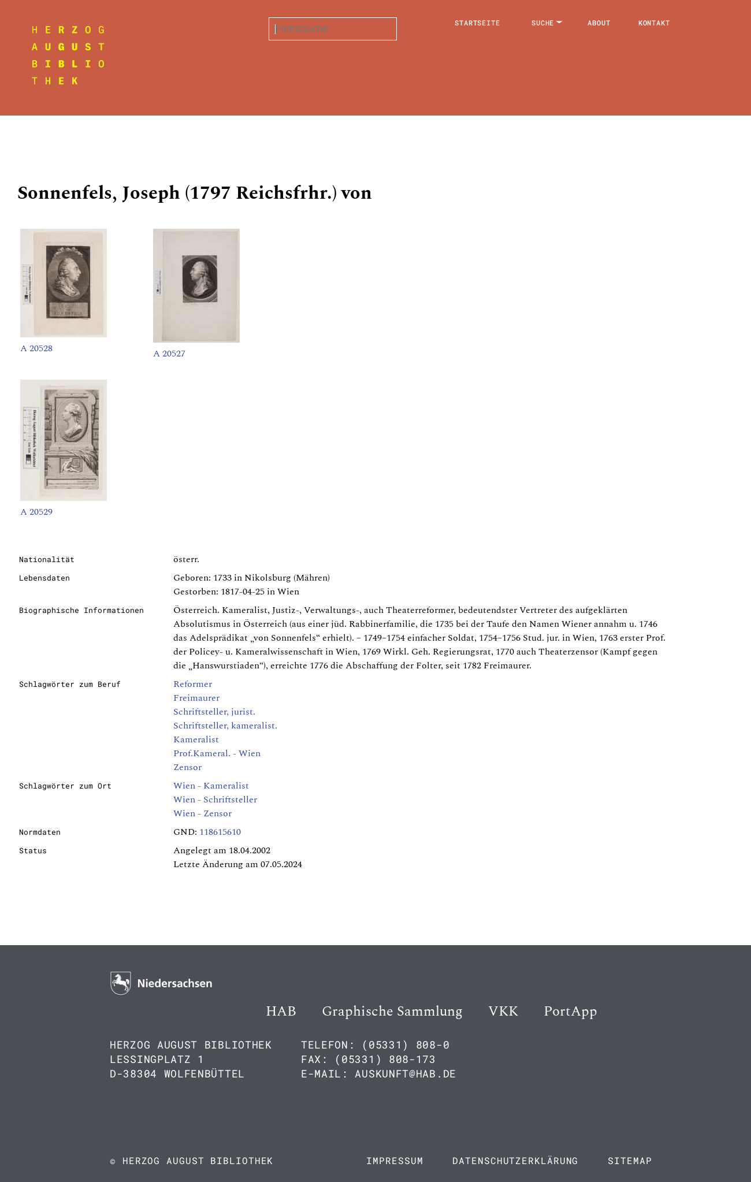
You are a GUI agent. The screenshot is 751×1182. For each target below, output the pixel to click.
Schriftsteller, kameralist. (225, 726)
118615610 (220, 832)
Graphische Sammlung (392, 1011)
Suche (543, 22)
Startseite (477, 22)
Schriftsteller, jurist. (214, 712)
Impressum (394, 1160)
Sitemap (630, 1160)
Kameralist (196, 739)
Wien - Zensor (202, 813)
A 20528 (36, 348)
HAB (281, 1011)
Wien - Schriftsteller (215, 799)
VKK (503, 1011)
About (599, 22)
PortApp (570, 1011)
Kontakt (654, 22)
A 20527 (169, 353)
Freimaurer (196, 698)
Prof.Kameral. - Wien (217, 753)
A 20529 (36, 512)
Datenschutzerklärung (515, 1160)
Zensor (187, 767)
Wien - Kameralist (211, 786)
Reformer (192, 684)
